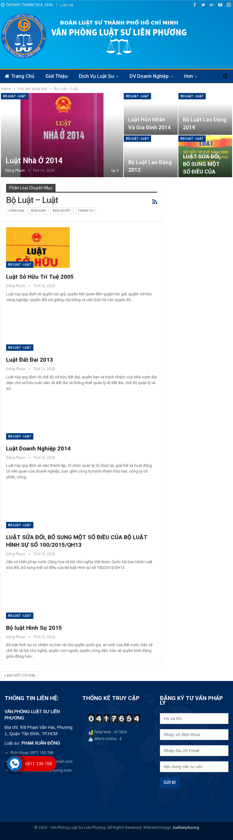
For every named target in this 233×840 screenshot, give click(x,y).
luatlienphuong (186, 827)
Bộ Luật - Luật (14, 96)
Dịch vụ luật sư (96, 76)
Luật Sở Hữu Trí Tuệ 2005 (40, 276)
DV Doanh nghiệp (149, 76)
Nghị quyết (62, 210)
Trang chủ (19, 76)
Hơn (188, 76)
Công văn (16, 210)
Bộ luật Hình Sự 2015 (34, 627)
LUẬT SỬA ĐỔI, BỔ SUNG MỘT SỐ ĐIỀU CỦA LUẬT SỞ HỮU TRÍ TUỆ (202, 171)
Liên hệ (66, 5)
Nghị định (38, 210)
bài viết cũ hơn (19, 675)
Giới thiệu (57, 76)
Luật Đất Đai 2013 (29, 359)
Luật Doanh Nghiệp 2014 (38, 448)
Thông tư (85, 210)
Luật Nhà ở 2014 (33, 160)
